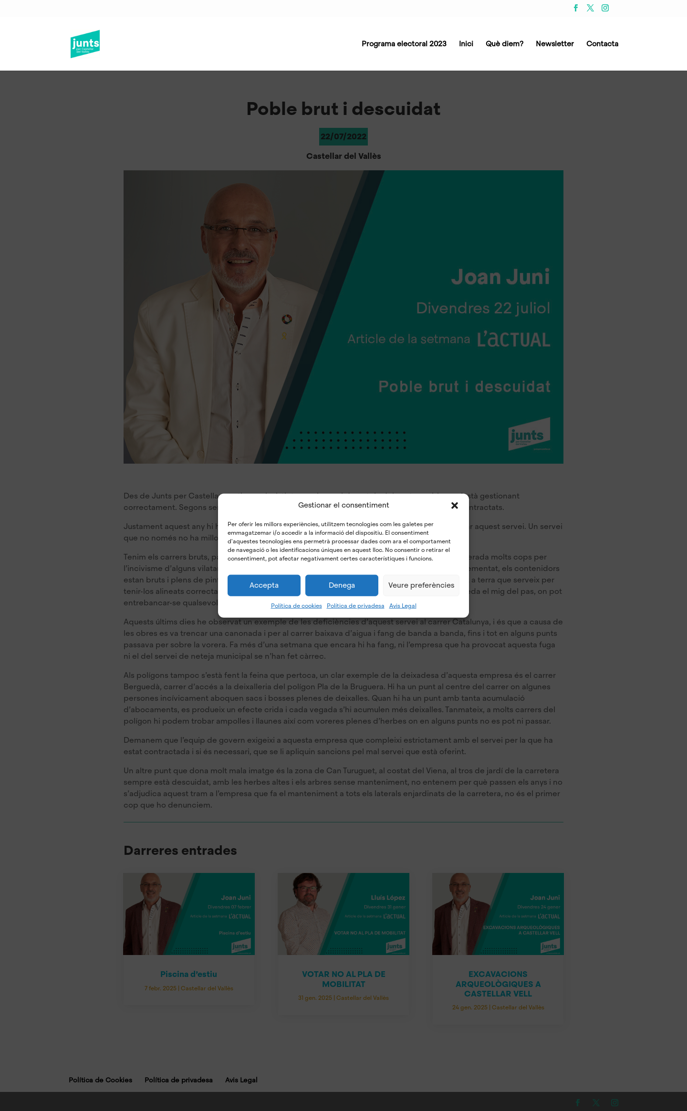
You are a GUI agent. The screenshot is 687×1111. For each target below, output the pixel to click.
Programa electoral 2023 (404, 45)
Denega (342, 585)
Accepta (264, 585)
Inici (466, 45)
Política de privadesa (356, 605)
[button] (454, 505)
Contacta (602, 45)
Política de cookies (296, 605)
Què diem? (504, 45)
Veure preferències (421, 585)
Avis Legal (402, 605)
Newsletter (555, 45)
